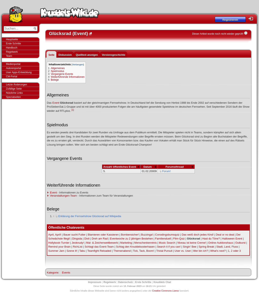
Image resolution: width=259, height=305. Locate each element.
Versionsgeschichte (113, 54)
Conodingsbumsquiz (167, 234)
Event (55, 102)
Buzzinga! (147, 234)
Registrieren (230, 19)
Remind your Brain (59, 246)
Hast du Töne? (211, 238)
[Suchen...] (18, 28)
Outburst (240, 242)
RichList (77, 246)
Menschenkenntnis (145, 242)
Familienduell (163, 238)
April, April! (54, 234)
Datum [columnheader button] (147, 166)
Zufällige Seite (14, 88)
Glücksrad (193, 238)
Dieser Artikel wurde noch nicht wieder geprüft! (217, 33)
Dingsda (77, 238)
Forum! (166, 171)
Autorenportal (13, 68)
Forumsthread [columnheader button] (175, 166)
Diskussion (65, 54)
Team (9, 56)
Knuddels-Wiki (70, 14)
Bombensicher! (130, 234)
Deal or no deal (225, 234)
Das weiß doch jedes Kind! (198, 234)
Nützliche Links (14, 92)
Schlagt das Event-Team (99, 246)
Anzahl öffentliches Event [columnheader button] (119, 166)
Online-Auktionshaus (220, 242)
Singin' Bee (189, 246)
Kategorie (52, 272)
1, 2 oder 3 (234, 250)
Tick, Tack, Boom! (143, 250)
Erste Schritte (13, 43)
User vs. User (183, 250)
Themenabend (122, 250)
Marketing (126, 242)
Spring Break (206, 246)
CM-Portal (11, 76)
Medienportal (13, 64)
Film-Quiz (179, 238)
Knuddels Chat (162, 282)
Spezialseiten (13, 97)
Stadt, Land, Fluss (227, 246)
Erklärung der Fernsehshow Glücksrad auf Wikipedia (89, 216)
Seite (51, 54)
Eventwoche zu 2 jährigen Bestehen (131, 238)
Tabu (82, 250)
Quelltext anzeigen (87, 54)
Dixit (87, 238)
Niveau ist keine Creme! (191, 242)
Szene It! (72, 250)
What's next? (218, 250)
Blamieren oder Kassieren (103, 234)
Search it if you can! (168, 246)
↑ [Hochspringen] (53, 216)
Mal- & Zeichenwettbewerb (102, 242)
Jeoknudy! (78, 242)
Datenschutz (125, 282)
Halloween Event (232, 238)
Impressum (94, 282)
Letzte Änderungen (16, 84)
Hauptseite (12, 39)
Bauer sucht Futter (74, 234)
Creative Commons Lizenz (165, 290)
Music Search (167, 242)
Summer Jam (56, 250)
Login (252, 19)
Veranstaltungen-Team (63, 195)
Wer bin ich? (200, 250)
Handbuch (11, 47)
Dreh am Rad (100, 238)
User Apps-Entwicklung (18, 72)
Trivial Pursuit (164, 250)
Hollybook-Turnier (58, 242)
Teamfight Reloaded (99, 250)
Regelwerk (12, 51)
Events (66, 272)
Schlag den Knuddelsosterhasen (135, 246)
